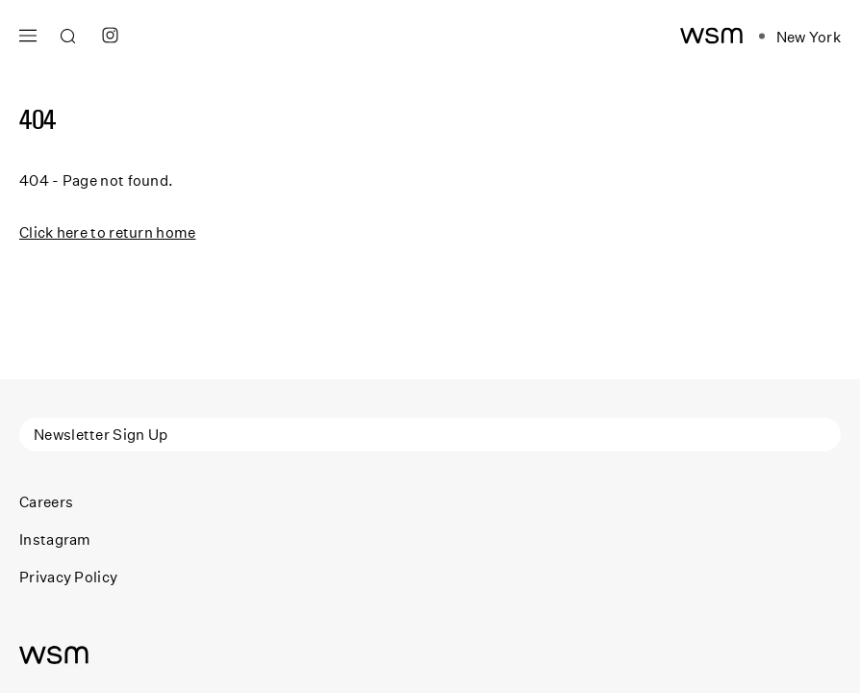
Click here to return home (107, 232)
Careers (46, 501)
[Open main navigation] (28, 33)
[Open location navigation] (800, 36)
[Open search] (68, 36)
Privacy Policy (68, 576)
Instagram (55, 539)
